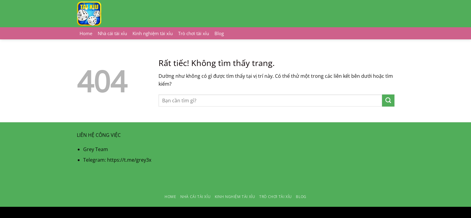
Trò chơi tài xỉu (193, 33)
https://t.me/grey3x (129, 160)
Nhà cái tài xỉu (112, 33)
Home (86, 33)
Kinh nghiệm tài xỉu (152, 33)
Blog (219, 33)
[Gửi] (388, 100)
